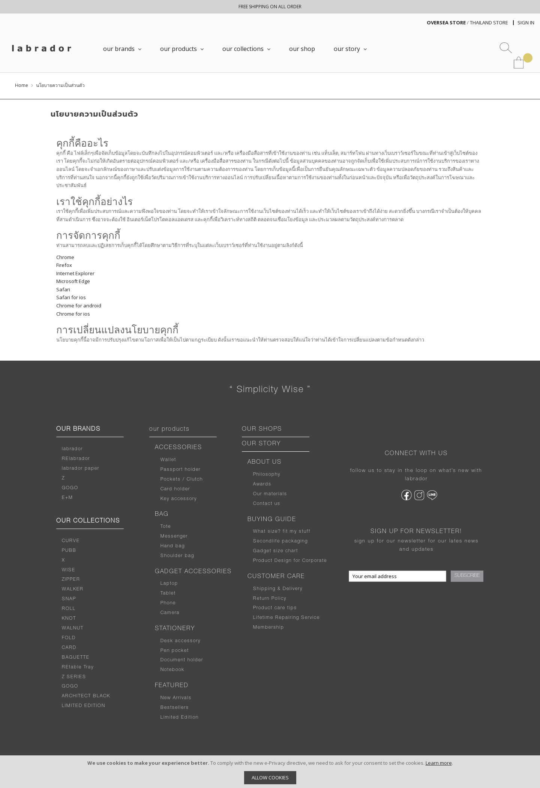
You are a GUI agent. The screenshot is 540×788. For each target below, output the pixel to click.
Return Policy (269, 598)
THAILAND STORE (489, 22)
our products (169, 430)
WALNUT (73, 628)
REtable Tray (78, 667)
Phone (168, 603)
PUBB (69, 550)
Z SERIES (74, 677)
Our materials (270, 494)
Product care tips (275, 608)
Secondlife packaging (280, 541)
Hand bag (172, 546)
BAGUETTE (76, 657)
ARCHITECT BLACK (86, 696)
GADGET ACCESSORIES (193, 572)
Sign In (526, 22)
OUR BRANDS (78, 430)
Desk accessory (180, 641)
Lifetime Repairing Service (286, 618)
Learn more (439, 763)
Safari (63, 289)
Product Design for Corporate (290, 561)
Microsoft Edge (73, 281)
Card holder (175, 489)
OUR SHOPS (262, 430)
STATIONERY (175, 629)
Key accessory (178, 499)
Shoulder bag (177, 556)
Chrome (65, 257)
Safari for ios (71, 297)
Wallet (168, 460)
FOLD (69, 638)
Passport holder (180, 469)
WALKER (73, 589)
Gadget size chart (275, 551)
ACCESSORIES (178, 448)
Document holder (181, 660)
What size (265, 531)
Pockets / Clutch (181, 479)
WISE (68, 570)
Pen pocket (174, 651)
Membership (268, 627)
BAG (162, 515)
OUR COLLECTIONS (88, 521)
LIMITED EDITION (83, 706)
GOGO (70, 488)
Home (21, 85)
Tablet (168, 593)
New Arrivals (176, 698)
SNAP (69, 599)
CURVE (71, 541)
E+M (67, 498)
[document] (270, 771)
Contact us (266, 504)
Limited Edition (179, 717)
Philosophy (266, 474)
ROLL (69, 609)
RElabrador (76, 459)
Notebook (172, 670)
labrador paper (80, 468)
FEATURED (172, 686)
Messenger (174, 536)
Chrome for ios (73, 313)
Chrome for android (78, 305)
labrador (72, 449)
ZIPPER (71, 579)
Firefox (64, 265)
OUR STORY (261, 444)
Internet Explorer (75, 273)
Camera (170, 613)
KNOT (69, 618)
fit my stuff (295, 531)
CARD (69, 648)
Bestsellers (174, 708)
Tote (165, 526)
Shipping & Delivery (278, 589)
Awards (262, 484)
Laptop (169, 583)
